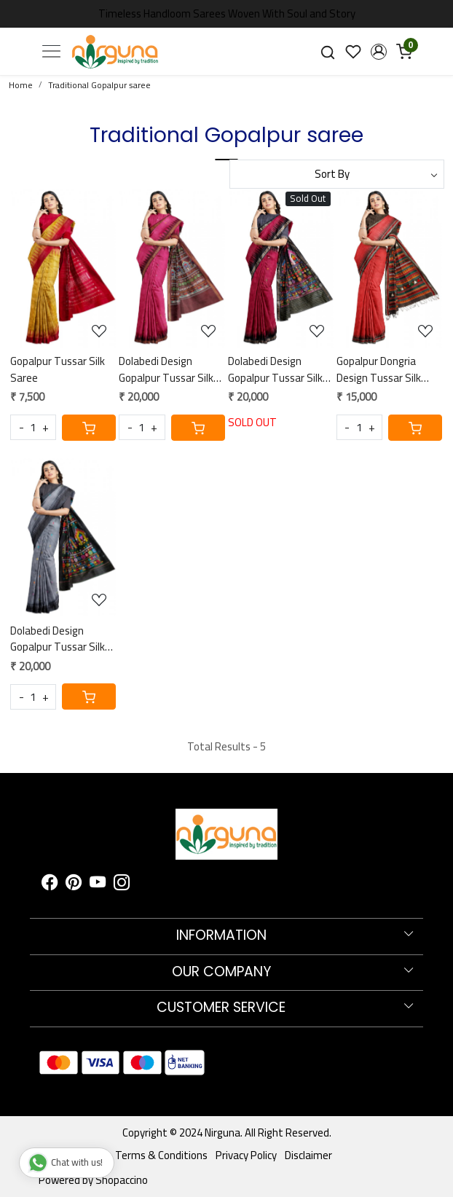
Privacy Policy (246, 1155)
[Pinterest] (73, 884)
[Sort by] (336, 174)
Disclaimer (308, 1155)
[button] (378, 52)
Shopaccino (121, 1179)
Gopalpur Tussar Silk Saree (57, 369)
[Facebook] (49, 884)
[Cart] (89, 428)
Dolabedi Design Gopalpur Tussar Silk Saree (166, 369)
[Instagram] (122, 884)
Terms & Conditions (161, 1155)
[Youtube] (98, 884)
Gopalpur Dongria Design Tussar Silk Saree (378, 369)
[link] (328, 51)
